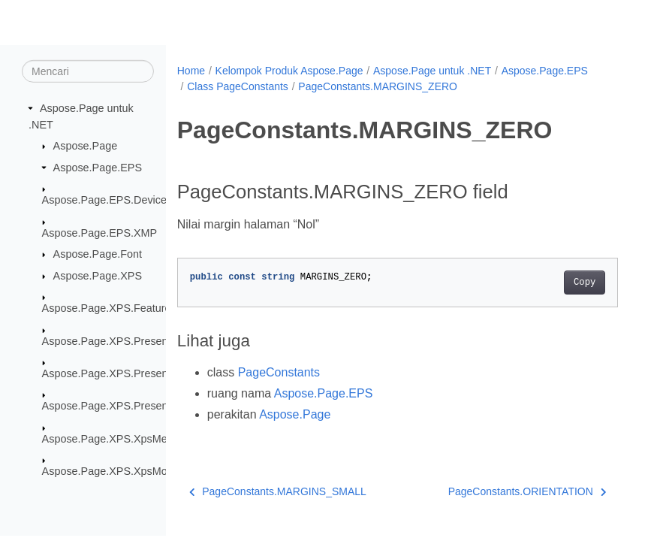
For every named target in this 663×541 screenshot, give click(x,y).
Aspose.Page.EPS (97, 168)
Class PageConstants (237, 86)
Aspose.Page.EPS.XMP (100, 232)
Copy (584, 282)
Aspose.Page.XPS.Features (109, 308)
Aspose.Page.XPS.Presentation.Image (135, 373)
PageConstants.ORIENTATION (527, 491)
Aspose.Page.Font (97, 254)
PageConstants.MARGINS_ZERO (377, 86)
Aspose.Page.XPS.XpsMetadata (119, 439)
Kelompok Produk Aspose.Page (289, 71)
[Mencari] (88, 71)
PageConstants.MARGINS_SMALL (277, 491)
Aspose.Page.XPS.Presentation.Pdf (128, 406)
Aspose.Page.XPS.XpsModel (112, 471)
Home (191, 71)
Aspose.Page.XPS (97, 276)
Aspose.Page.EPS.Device (104, 200)
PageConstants (279, 372)
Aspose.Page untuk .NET (432, 71)
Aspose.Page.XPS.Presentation (118, 340)
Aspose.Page (85, 146)
